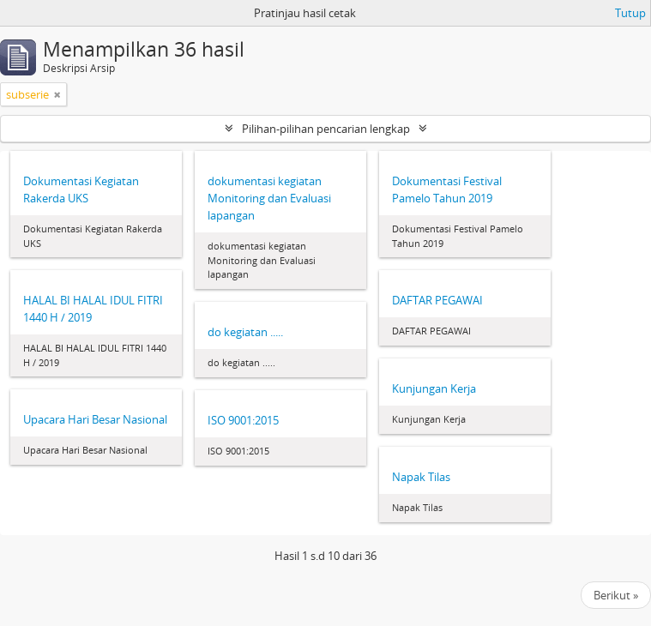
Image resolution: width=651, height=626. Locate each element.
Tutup (630, 13)
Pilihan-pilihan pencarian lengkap (326, 128)
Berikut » (616, 595)
